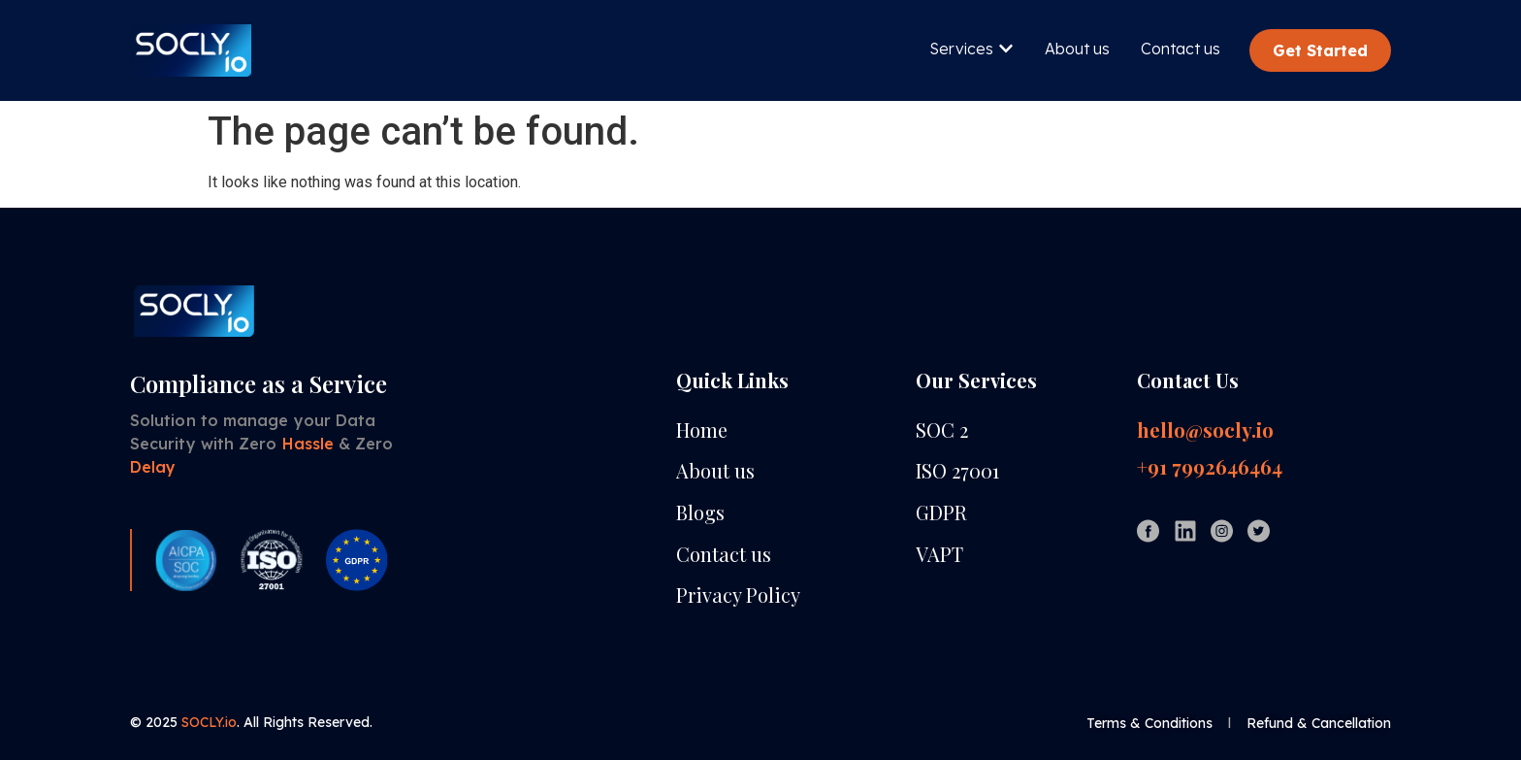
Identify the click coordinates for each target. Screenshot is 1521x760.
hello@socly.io (1205, 430)
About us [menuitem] (1077, 48)
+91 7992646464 (1209, 466)
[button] (1006, 48)
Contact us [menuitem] (1180, 48)
